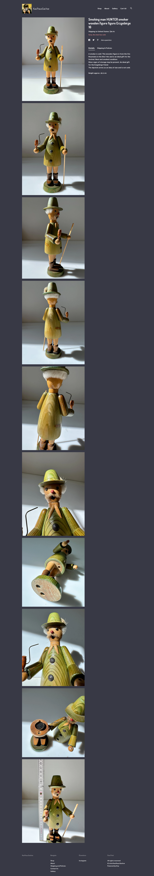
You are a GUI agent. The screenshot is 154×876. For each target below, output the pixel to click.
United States (103, 31)
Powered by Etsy (113, 866)
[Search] (131, 8)
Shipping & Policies (104, 48)
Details (91, 48)
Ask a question (106, 40)
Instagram (82, 860)
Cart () (123, 8)
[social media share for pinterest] (98, 40)
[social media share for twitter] (94, 40)
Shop (99, 8)
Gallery (115, 8)
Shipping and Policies (58, 866)
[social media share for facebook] (89, 40)
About (106, 8)
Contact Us (54, 868)
